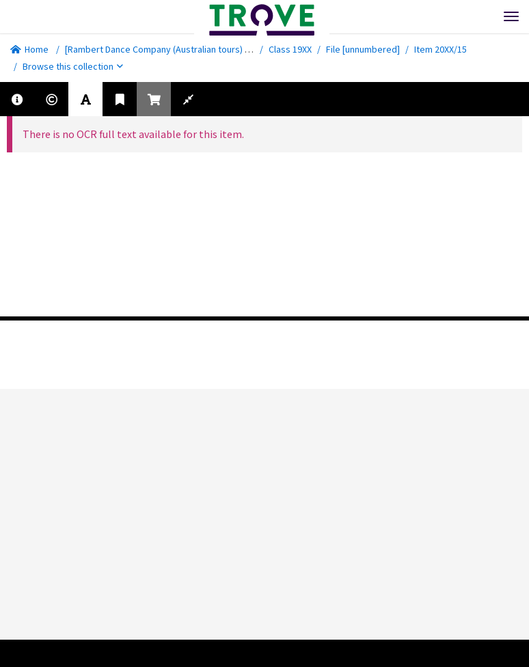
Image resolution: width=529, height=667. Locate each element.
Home (29, 49)
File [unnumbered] (363, 49)
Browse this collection (73, 66)
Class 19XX (290, 49)
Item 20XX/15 (440, 49)
